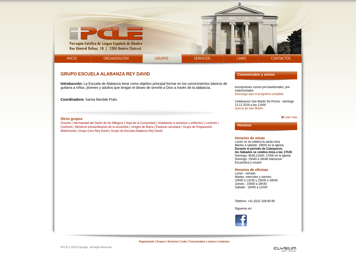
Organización (147, 241)
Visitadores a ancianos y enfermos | (181, 123)
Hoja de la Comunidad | (141, 123)
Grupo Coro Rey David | (94, 131)
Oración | (66, 123)
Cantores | (67, 127)
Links (183, 241)
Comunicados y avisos (202, 241)
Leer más (291, 117)
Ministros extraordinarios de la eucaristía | (102, 127)
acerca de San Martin (249, 108)
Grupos (160, 241)
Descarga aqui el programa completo (259, 94)
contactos (223, 241)
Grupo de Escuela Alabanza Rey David (136, 131)
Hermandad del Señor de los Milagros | (99, 123)
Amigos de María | (143, 127)
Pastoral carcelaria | (169, 127)
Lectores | (212, 123)
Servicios (172, 241)
